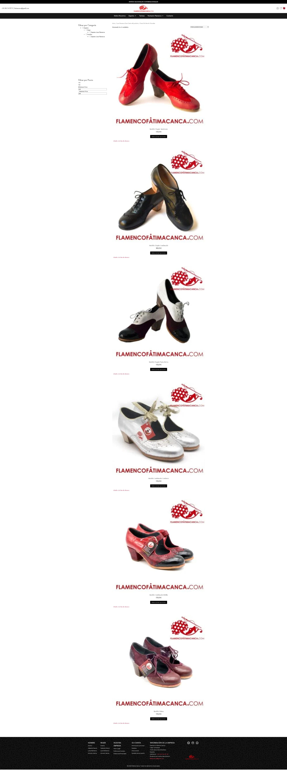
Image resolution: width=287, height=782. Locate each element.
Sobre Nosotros (120, 16)
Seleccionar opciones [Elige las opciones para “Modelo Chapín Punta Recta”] (159, 369)
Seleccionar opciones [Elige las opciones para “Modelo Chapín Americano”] (159, 137)
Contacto (169, 16)
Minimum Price (83, 87)
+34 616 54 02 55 (162, 754)
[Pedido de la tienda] (199, 27)
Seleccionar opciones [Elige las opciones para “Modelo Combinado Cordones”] (159, 486)
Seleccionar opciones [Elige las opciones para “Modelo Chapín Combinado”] (159, 253)
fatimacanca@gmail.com (157, 759)
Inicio (113, 23)
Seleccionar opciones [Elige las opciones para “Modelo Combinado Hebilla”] (159, 602)
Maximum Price (83, 91)
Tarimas (142, 16)
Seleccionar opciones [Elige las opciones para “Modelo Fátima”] (159, 719)
